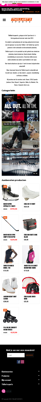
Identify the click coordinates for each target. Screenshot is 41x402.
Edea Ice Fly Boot (29, 204)
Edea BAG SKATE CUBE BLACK (30, 236)
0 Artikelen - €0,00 (31, 12)
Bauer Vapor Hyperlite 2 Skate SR (9, 205)
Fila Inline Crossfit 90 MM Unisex (10, 329)
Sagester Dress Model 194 (8, 267)
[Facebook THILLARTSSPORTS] (18, 362)
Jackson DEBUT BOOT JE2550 (10, 298)
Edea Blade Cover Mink (29, 298)
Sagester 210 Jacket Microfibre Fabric (31, 267)
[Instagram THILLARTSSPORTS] (22, 362)
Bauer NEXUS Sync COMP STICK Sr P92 (9, 236)
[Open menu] (4, 20)
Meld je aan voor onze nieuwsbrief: (20, 350)
